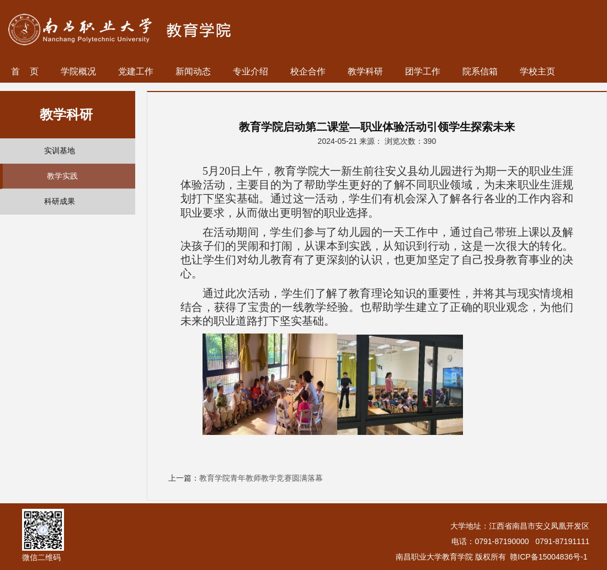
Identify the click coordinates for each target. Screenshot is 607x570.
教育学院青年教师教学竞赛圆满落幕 (261, 478)
